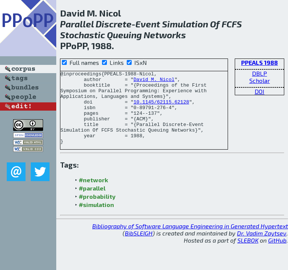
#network (93, 194)
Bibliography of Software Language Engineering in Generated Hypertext (190, 240)
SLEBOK (247, 254)
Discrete (114, 23)
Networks (165, 34)
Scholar (259, 80)
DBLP (259, 73)
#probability (97, 210)
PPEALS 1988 (259, 62)
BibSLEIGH (139, 247)
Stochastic (82, 34)
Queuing (124, 34)
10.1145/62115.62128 (161, 108)
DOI (259, 91)
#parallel (92, 202)
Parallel (77, 23)
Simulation (185, 23)
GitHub (277, 254)
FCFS (232, 23)
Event (147, 23)
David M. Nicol (154, 81)
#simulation (96, 219)
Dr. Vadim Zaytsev (261, 247)
